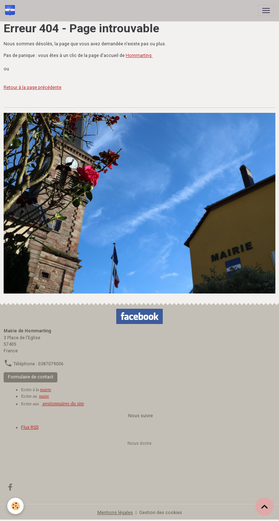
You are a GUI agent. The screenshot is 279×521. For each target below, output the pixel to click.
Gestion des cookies (160, 512)
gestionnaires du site (62, 403)
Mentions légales (115, 512)
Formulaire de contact (30, 377)
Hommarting (139, 55)
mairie (45, 389)
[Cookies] (15, 506)
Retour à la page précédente (32, 87)
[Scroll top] (264, 506)
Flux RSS (30, 427)
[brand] (11, 10)
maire (44, 396)
